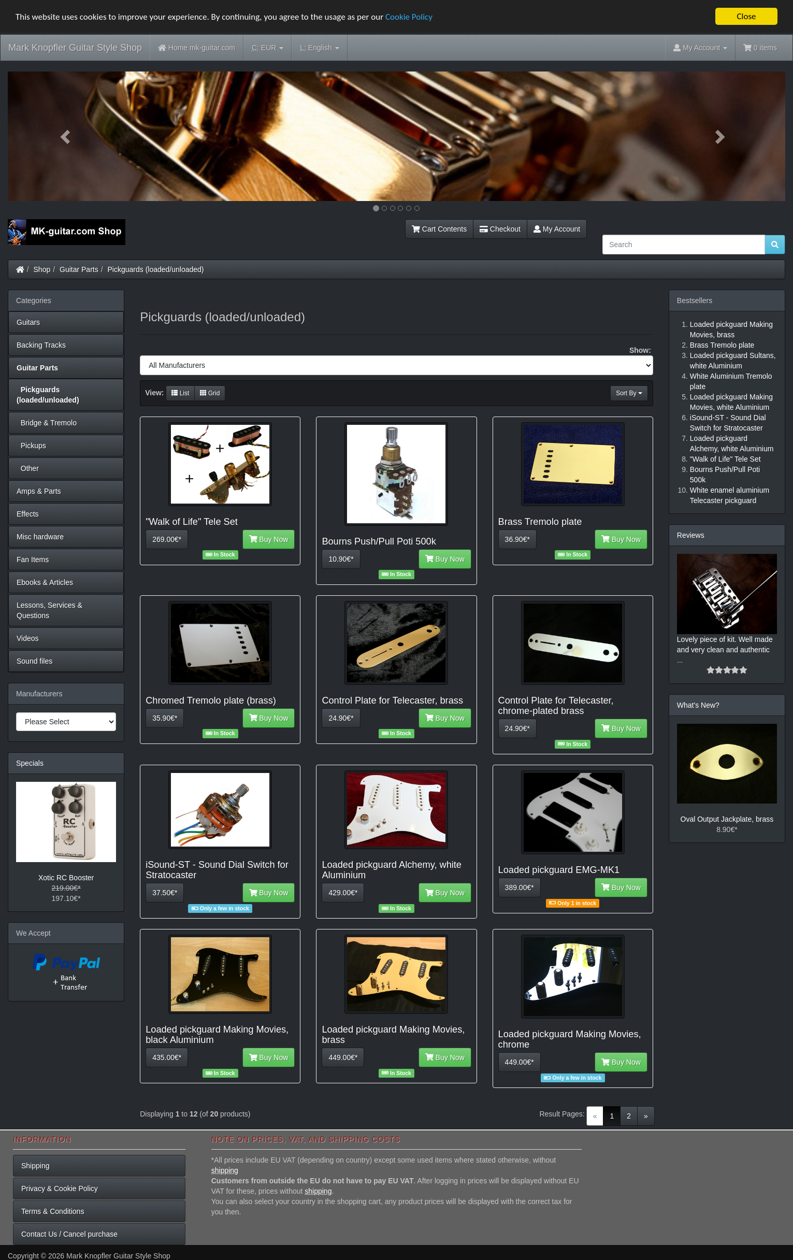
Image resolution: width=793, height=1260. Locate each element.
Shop (42, 269)
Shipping (35, 1166)
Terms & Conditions (52, 1211)
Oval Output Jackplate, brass (727, 819)
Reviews (690, 535)
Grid (210, 393)
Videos (28, 638)
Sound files (34, 661)
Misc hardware (40, 537)
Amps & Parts (39, 491)
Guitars (28, 322)
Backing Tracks (41, 345)
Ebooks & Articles (45, 582)
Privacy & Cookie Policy (59, 1188)
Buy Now (269, 539)
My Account (557, 229)
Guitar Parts (79, 269)
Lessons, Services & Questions (49, 610)
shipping (224, 1170)
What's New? (698, 705)
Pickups (31, 445)
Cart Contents (439, 229)
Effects (28, 514)
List (180, 393)
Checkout (500, 229)
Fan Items (33, 559)
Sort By (629, 393)
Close (746, 16)
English (319, 48)
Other (28, 468)
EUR (267, 48)
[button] (66, 136)
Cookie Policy (408, 16)
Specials (30, 763)
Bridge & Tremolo (47, 423)
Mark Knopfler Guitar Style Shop (75, 47)
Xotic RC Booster (66, 878)
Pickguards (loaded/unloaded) (156, 269)
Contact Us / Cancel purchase (69, 1234)
